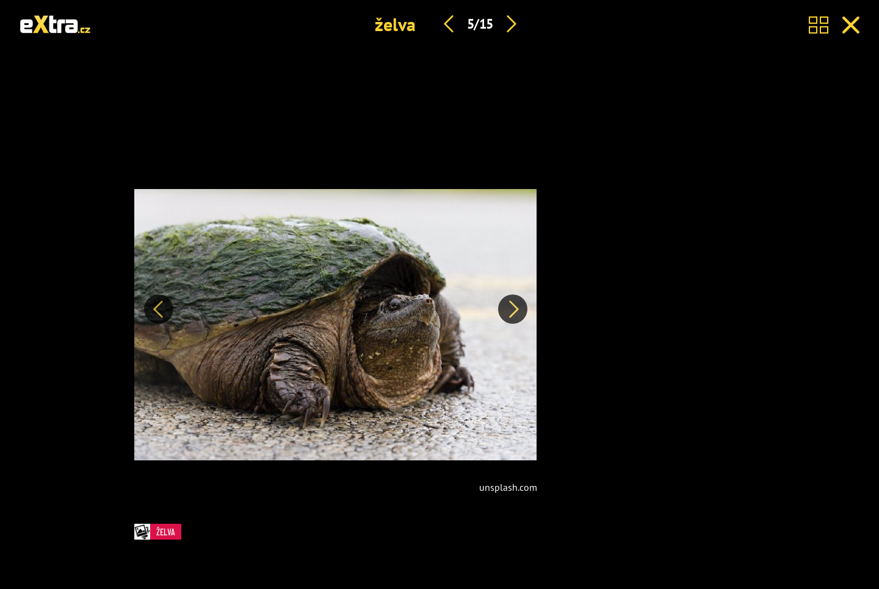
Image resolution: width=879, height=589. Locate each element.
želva (395, 24)
